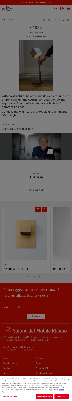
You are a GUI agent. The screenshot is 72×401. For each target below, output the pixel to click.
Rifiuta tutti (61, 396)
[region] (36, 388)
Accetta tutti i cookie (44, 396)
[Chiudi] (68, 379)
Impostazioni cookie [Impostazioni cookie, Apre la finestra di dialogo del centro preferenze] (10, 396)
